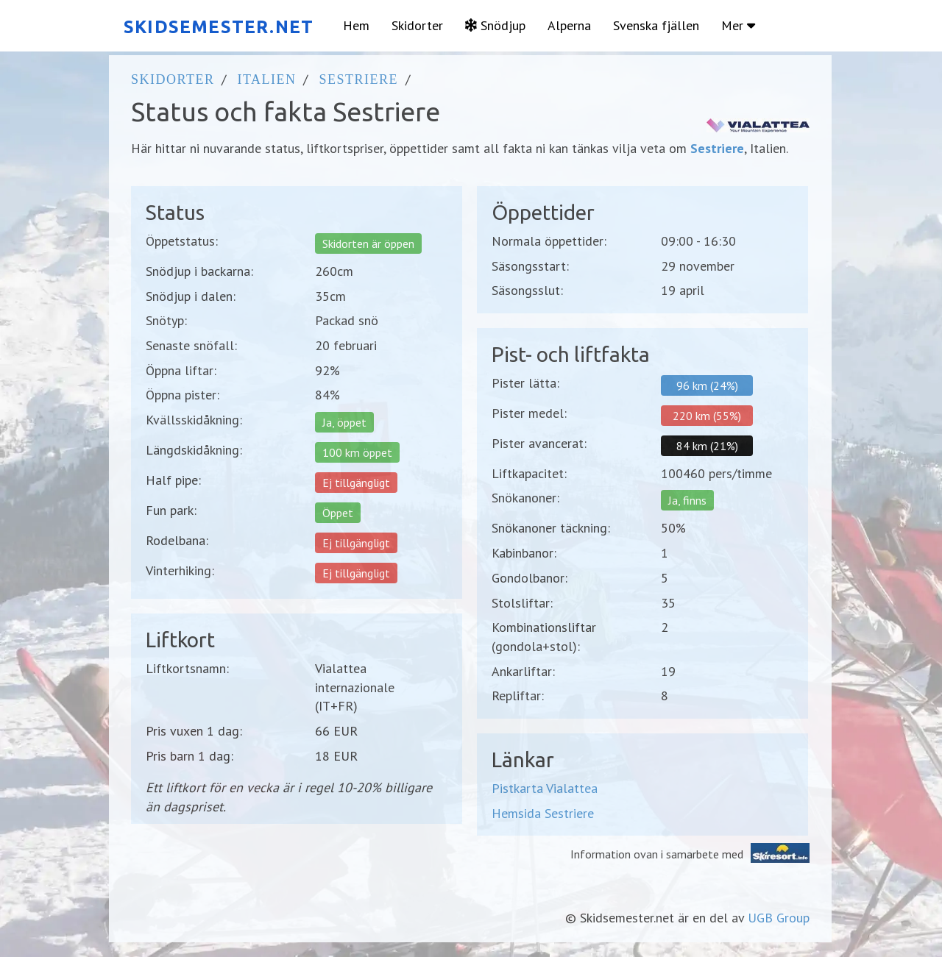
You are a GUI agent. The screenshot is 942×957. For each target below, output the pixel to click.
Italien (266, 79)
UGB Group (779, 917)
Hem (356, 25)
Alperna (569, 25)
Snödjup (495, 25)
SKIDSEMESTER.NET (219, 27)
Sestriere (358, 79)
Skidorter (417, 25)
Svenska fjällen (656, 25)
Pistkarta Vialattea (545, 788)
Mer (738, 25)
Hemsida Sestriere (543, 813)
